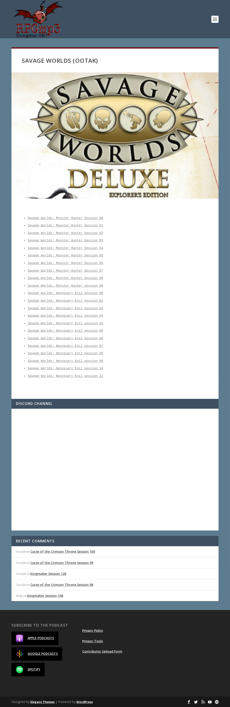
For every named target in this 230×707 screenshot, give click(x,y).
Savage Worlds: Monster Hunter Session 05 (65, 256)
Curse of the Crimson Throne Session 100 (62, 551)
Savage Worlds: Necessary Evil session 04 (65, 323)
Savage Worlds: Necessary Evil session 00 (65, 293)
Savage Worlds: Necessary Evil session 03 (65, 316)
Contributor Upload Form (102, 651)
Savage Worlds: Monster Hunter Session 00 (65, 218)
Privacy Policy (92, 630)
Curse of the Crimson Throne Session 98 (61, 584)
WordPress (84, 702)
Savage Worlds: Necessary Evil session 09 (65, 361)
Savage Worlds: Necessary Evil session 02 (65, 308)
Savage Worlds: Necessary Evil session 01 (65, 301)
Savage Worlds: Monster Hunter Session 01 (65, 225)
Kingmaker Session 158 (45, 595)
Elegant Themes (42, 702)
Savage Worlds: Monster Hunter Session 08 (65, 278)
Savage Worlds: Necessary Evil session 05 (65, 331)
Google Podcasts (37, 654)
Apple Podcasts (35, 638)
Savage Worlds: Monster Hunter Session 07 (65, 271)
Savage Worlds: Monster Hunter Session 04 (65, 248)
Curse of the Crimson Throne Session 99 (61, 563)
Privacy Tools (92, 641)
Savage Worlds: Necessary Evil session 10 (65, 368)
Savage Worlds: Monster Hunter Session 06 (65, 263)
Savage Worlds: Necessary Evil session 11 (65, 376)
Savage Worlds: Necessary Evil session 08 (65, 353)
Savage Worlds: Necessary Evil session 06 (65, 338)
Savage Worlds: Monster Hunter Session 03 (65, 241)
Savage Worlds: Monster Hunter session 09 (65, 286)
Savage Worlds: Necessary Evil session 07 (65, 346)
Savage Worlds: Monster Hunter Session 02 (65, 233)
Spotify (28, 669)
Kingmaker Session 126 (48, 574)
